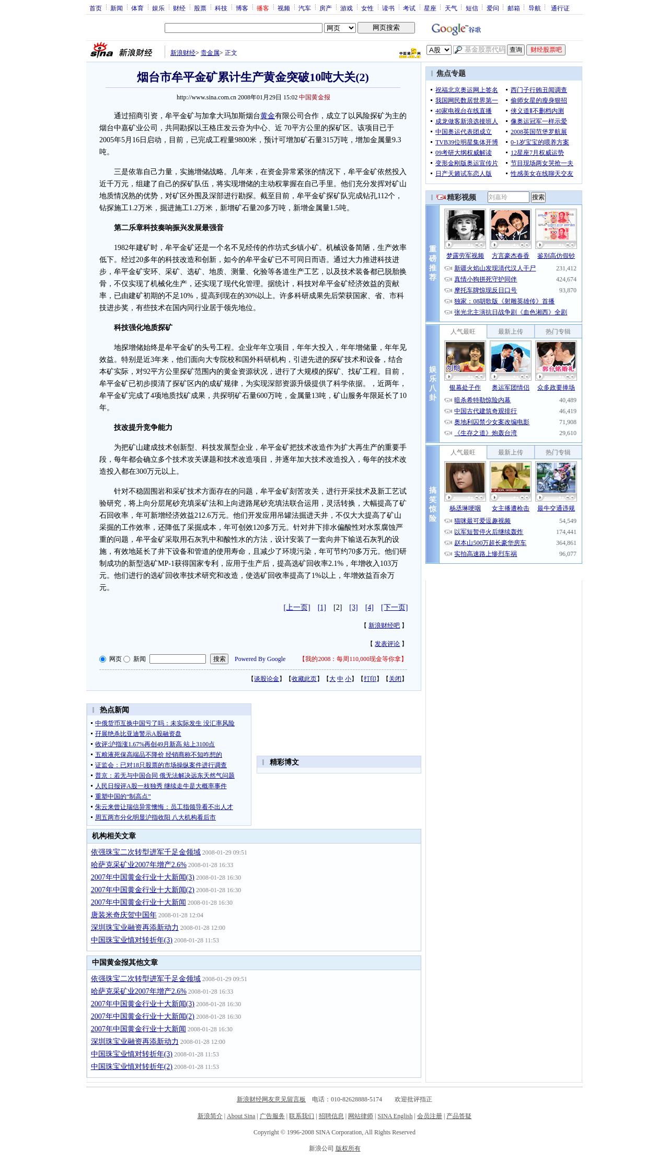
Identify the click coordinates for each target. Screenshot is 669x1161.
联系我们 (301, 1116)
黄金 (267, 116)
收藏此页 (304, 678)
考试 (409, 8)
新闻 (116, 8)
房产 (325, 8)
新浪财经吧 (384, 625)
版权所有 (348, 1148)
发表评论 (387, 643)
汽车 (304, 8)
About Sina (241, 1116)
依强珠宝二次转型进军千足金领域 (146, 852)
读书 (388, 8)
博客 (242, 8)
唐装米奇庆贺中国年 (124, 915)
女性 (367, 8)
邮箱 (513, 8)
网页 (115, 659)
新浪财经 (182, 52)
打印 (370, 678)
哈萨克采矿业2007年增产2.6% (139, 865)
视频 (284, 8)
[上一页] (296, 607)
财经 (179, 8)
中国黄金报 (314, 97)
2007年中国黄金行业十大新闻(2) (142, 890)
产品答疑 (458, 1116)
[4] (369, 607)
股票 (200, 8)
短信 (472, 8)
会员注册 (429, 1116)
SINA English (394, 1116)
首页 (95, 8)
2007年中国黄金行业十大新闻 (138, 902)
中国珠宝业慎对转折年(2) (131, 1067)
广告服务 (272, 1116)
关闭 (395, 678)
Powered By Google (260, 659)
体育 (137, 8)
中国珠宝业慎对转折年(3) (131, 940)
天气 (451, 8)
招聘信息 (331, 1116)
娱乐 (158, 8)
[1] (322, 607)
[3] (353, 607)
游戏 (346, 8)
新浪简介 (210, 1116)
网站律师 (360, 1116)
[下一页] (394, 607)
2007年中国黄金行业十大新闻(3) (142, 877)
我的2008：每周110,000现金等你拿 (353, 659)
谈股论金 (266, 678)
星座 (430, 8)
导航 (534, 8)
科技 (221, 8)
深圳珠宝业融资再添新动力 (135, 927)
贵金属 (210, 52)
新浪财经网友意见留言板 (271, 1099)
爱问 (493, 8)
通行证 (560, 8)
